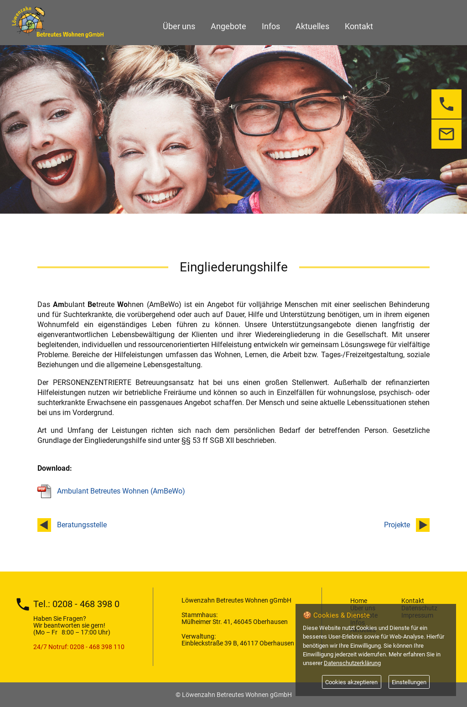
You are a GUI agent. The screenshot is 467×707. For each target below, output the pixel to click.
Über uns (179, 26)
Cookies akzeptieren (351, 682)
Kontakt (359, 26)
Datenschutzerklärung (352, 663)
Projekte (397, 524)
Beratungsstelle (82, 524)
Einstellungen (409, 682)
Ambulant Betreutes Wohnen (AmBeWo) (121, 491)
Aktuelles (312, 26)
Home (358, 600)
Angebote (228, 26)
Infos (271, 26)
